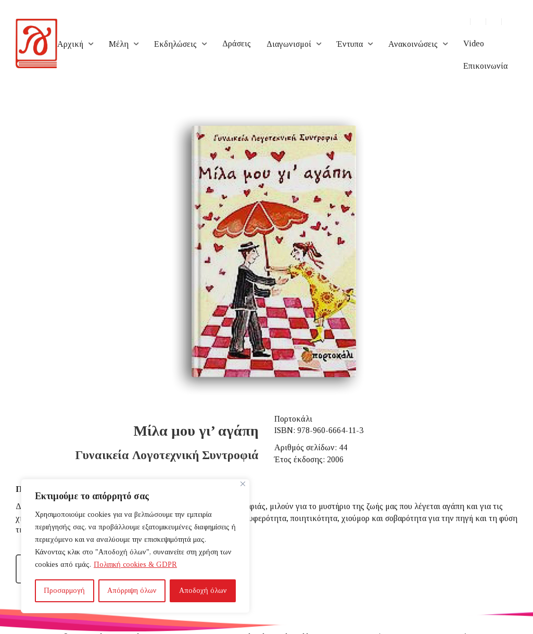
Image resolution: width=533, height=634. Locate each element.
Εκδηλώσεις (175, 44)
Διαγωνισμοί (288, 44)
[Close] (242, 483)
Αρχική (70, 44)
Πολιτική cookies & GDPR (135, 564)
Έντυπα (350, 44)
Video (473, 43)
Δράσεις (236, 43)
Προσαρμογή (64, 590)
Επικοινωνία (485, 65)
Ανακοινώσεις (413, 44)
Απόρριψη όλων (132, 590)
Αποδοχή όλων (203, 590)
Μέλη (119, 44)
